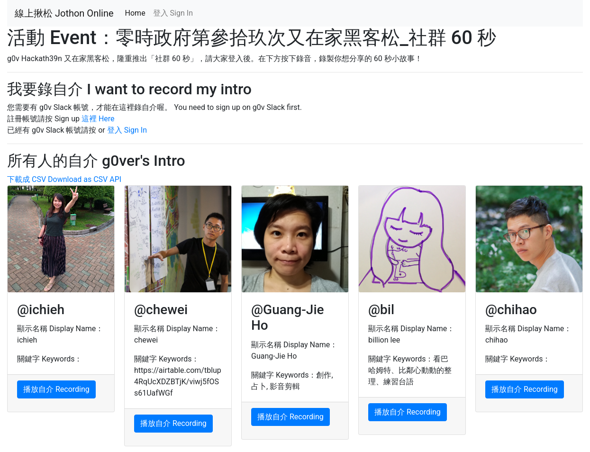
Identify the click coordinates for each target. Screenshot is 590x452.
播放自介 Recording (56, 389)
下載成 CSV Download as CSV (57, 179)
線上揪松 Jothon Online (64, 13)
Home (137, 13)
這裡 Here (98, 118)
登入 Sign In (173, 13)
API (115, 179)
